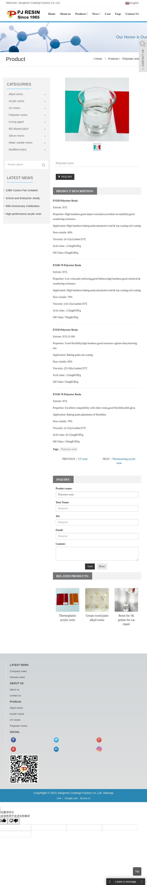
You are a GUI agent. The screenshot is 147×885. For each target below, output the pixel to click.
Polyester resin (69, 449)
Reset (102, 566)
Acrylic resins (16, 101)
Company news (18, 671)
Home (51, 13)
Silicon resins (16, 135)
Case (108, 13)
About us (65, 13)
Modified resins (17, 149)
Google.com (71, 798)
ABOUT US (17, 683)
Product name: (64, 488)
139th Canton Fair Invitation (22, 190)
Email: (59, 530)
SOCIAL (15, 731)
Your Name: (62, 502)
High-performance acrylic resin (23, 213)
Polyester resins (131, 58)
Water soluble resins (20, 142)
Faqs (118, 13)
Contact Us (132, 13)
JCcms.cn (85, 798)
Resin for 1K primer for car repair (126, 620)
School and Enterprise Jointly (23, 198)
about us (14, 689)
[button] (87, 13)
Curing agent (16, 121)
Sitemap (108, 792)
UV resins (14, 107)
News (96, 13)
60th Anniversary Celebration (23, 206)
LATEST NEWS (19, 664)
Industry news (17, 677)
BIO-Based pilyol (18, 128)
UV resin (82, 459)
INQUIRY (65, 176)
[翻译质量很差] (14, 821)
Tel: (58, 516)
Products (81, 13)
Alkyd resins (16, 94)
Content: (61, 544)
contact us (15, 695)
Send (90, 566)
